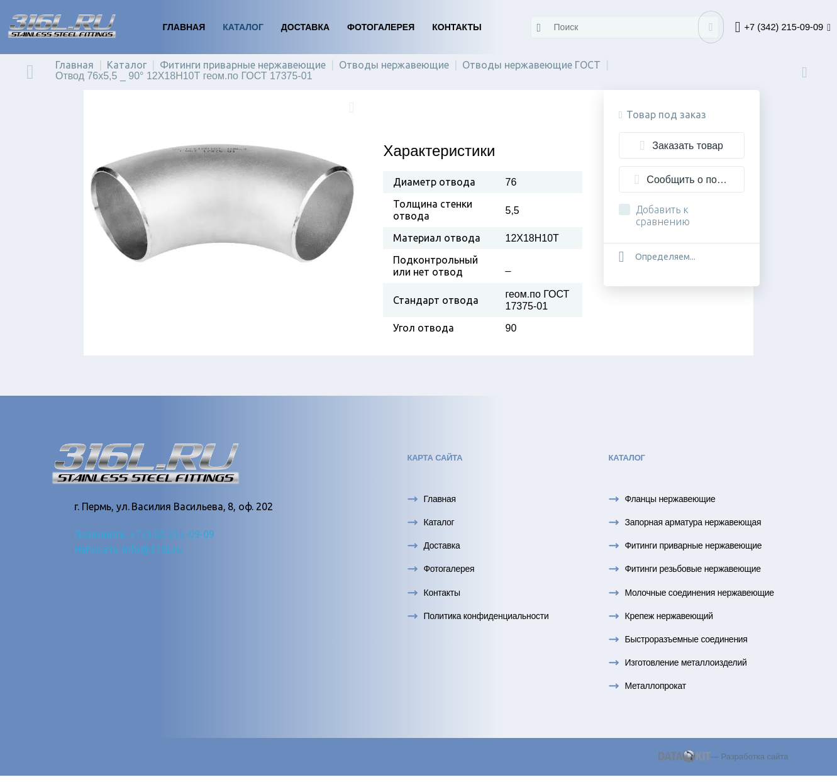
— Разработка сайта (723, 756)
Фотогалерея (380, 27)
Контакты (456, 27)
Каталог (243, 27)
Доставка (305, 27)
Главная (183, 27)
